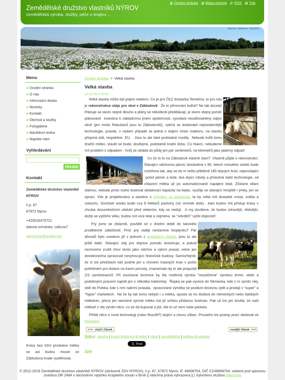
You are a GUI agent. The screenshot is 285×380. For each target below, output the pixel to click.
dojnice (129, 336)
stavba (102, 336)
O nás (34, 94)
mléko (142, 336)
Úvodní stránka (97, 78)
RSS (238, 3)
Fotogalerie (38, 126)
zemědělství (170, 336)
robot (154, 336)
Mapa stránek (216, 3)
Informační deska (43, 100)
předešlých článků (161, 237)
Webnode (234, 375)
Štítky (89, 336)
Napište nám (40, 139)
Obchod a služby (43, 120)
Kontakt (35, 113)
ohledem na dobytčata (171, 197)
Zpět (88, 351)
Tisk (252, 3)
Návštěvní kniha (42, 132)
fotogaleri (92, 321)
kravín (116, 336)
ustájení (203, 336)
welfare (189, 336)
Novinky (36, 107)
